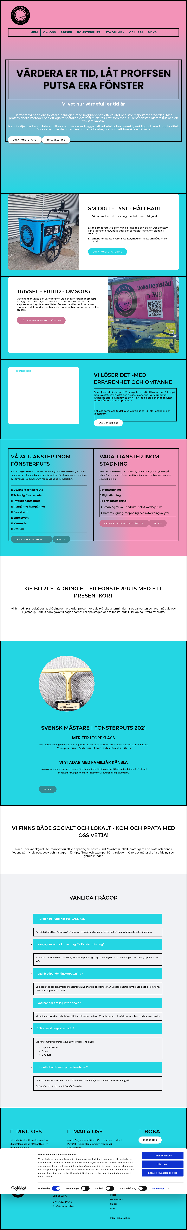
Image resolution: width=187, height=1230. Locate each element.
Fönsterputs (89, 32)
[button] (25, 139)
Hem (34, 32)
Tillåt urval (162, 1200)
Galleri (136, 32)
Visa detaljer (158, 1224)
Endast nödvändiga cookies (162, 1208)
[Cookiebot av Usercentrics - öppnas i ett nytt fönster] (19, 1224)
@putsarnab (23, 370)
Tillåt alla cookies (163, 1191)
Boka (152, 32)
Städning (113, 32)
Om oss (49, 32)
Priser (66, 32)
